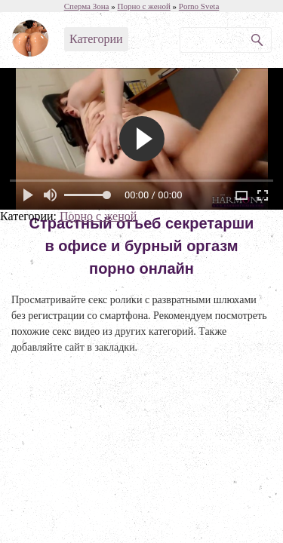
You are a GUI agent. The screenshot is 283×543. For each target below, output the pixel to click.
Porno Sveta (199, 6)
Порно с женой (98, 216)
